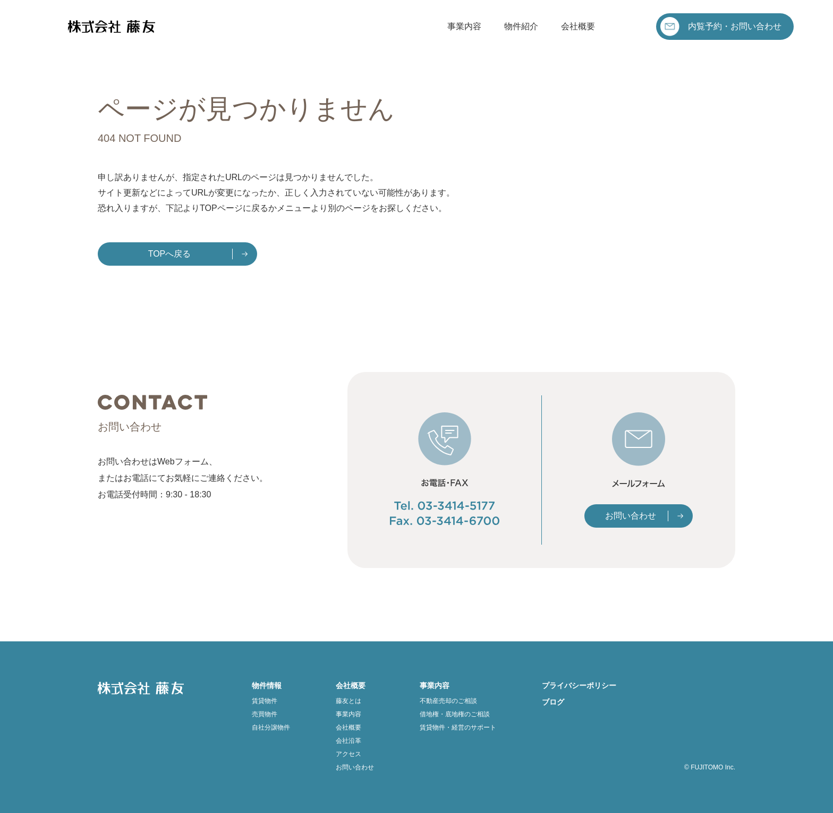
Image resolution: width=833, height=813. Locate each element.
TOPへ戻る (169, 253)
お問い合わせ (630, 515)
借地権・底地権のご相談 (455, 714)
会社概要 (578, 26)
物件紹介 (521, 26)
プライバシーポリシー (579, 685)
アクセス (348, 754)
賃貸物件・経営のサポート (458, 727)
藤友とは (348, 701)
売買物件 (264, 714)
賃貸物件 (264, 701)
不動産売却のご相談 (448, 701)
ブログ (553, 702)
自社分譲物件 (271, 727)
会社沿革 (348, 740)
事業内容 (464, 26)
